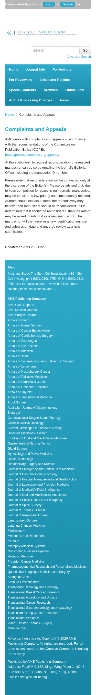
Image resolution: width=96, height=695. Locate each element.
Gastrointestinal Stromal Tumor (29, 443)
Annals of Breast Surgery (25, 325)
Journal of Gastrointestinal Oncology (32, 474)
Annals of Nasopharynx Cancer (29, 371)
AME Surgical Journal (22, 315)
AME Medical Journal (22, 310)
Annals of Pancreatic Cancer (27, 382)
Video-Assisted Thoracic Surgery (30, 623)
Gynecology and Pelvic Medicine (30, 454)
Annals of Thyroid (19, 392)
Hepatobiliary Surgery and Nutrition (32, 464)
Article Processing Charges (30, 100)
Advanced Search (79, 57)
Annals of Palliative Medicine (27, 377)
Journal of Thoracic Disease (27, 510)
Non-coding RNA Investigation (28, 551)
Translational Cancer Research (29, 602)
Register (67, 4)
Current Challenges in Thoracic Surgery (35, 428)
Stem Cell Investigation (23, 582)
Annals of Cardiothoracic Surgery (30, 335)
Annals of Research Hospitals (28, 387)
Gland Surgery (17, 448)
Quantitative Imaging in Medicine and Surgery (39, 572)
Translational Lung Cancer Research (33, 613)
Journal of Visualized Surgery (28, 515)
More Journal (17, 628)
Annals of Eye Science (23, 346)
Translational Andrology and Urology (32, 597)
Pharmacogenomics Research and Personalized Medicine (47, 566)
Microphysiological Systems (26, 546)
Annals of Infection (20, 351)
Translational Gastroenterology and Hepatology (40, 608)
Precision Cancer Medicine (26, 561)
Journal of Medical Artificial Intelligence (34, 489)
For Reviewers (20, 80)
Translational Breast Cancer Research (34, 592)
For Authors (62, 69)
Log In (49, 4)
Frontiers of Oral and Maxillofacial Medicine (37, 438)
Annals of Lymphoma (22, 366)
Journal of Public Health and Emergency (35, 500)
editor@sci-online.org (32, 677)
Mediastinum (16, 531)
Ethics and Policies (54, 80)
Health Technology (20, 459)
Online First (74, 90)
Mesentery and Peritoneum (26, 536)
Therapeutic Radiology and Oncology (33, 587)
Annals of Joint (18, 356)
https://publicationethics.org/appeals (31, 155)
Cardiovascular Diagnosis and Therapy (34, 418)
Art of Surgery (17, 402)
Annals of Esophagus (22, 341)
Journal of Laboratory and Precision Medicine (38, 484)
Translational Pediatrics (23, 618)
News (64, 100)
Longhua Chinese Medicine (26, 525)
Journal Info (35, 69)
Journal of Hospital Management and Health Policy (42, 479)
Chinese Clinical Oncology (26, 423)
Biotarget (14, 412)
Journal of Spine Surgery (24, 505)
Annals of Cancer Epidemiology (29, 330)
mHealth (13, 541)
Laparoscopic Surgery (23, 520)
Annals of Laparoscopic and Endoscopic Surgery (41, 361)
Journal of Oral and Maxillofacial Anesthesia (37, 495)
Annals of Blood (18, 320)
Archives (51, 90)
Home (13, 69)
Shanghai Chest (18, 577)
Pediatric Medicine (20, 556)
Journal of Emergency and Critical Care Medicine (41, 469)
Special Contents (22, 90)
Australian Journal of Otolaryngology (32, 407)
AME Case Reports (21, 305)
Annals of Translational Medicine (30, 397)
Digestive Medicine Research (27, 433)
